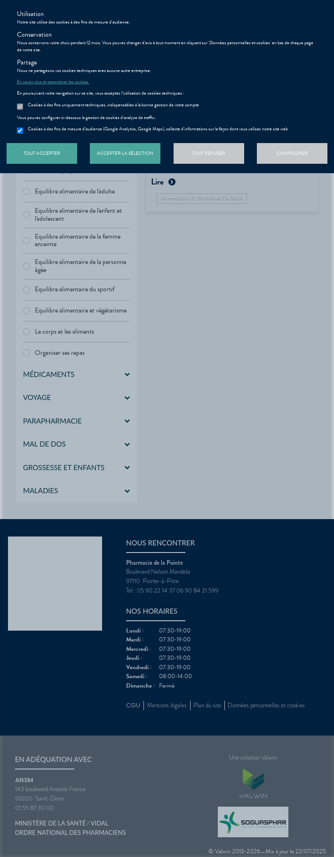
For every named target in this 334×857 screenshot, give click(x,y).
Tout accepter (42, 153)
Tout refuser (208, 153)
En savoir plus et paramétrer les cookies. (53, 82)
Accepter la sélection (125, 153)
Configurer (292, 153)
